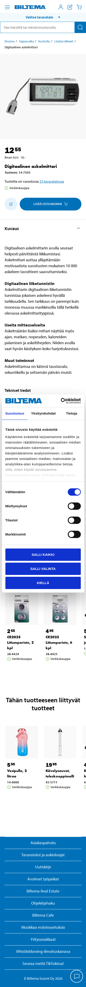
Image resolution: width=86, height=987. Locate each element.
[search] (43, 27)
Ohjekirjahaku (43, 903)
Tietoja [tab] (71, 413)
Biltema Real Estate (43, 891)
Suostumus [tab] (14, 413)
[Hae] (80, 27)
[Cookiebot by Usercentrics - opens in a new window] (61, 401)
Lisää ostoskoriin (50, 204)
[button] (43, 17)
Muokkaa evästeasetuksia (43, 927)
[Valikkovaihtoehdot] (7, 7)
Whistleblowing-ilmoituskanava (43, 951)
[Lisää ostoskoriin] (11, 204)
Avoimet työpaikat (43, 879)
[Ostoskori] (79, 7)
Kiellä (43, 583)
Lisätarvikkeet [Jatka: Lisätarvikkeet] (63, 41)
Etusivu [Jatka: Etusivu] (10, 41)
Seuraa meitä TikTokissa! (43, 963)
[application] (77, 977)
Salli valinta (42, 569)
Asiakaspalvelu (43, 842)
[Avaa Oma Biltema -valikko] (60, 7)
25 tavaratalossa (51, 181)
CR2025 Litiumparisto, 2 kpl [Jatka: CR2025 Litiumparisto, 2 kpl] (20, 642)
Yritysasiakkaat (43, 939)
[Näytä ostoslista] (70, 7)
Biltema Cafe (43, 915)
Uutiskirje (43, 866)
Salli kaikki (43, 554)
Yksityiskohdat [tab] (43, 413)
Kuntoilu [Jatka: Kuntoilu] (44, 41)
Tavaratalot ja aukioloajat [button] (43, 854)
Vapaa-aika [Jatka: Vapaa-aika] (26, 41)
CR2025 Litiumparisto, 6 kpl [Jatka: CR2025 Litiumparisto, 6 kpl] (59, 642)
